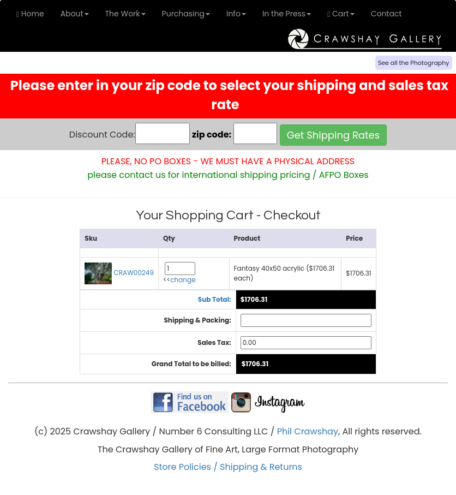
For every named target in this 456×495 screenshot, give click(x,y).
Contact (386, 13)
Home (30, 13)
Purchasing (186, 13)
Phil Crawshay (307, 431)
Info (236, 13)
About (75, 13)
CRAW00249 (119, 272)
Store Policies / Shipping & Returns (228, 467)
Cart (340, 13)
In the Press (286, 13)
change (182, 279)
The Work (125, 13)
